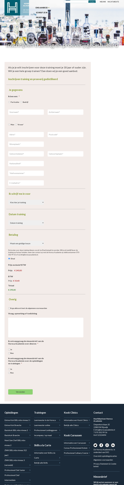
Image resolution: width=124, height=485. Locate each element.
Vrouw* (21, 124)
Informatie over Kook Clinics (76, 420)
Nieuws (103, 2)
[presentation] (26, 382)
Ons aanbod (41, 8)
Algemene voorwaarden (103, 460)
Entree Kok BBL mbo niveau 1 (17, 420)
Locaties (40, 32)
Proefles (40, 17)
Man (12, 124)
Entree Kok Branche (13, 425)
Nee (12, 353)
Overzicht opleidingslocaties (105, 456)
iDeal (13, 259)
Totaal (11, 285)
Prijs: (10, 270)
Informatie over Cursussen (75, 443)
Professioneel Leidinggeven (45, 430)
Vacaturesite (113, 2)
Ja (11, 349)
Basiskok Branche (12, 435)
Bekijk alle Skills (41, 463)
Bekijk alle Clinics (71, 425)
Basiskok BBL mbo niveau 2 (16, 430)
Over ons (40, 22)
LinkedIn (113, 445)
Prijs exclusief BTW (17, 265)
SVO (107, 452)
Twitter (95, 445)
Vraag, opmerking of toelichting (22, 313)
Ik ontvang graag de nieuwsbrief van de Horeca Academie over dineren (26, 342)
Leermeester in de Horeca (45, 420)
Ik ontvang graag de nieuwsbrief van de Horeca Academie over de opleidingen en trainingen (26, 361)
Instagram (107, 445)
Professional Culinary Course (76, 453)
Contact (40, 27)
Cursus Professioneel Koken (75, 448)
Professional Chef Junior (15, 470)
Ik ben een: (14, 96)
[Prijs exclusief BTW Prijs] (25, 270)
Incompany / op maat (43, 435)
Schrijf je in (41, 12)
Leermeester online (42, 425)
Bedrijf (25, 102)
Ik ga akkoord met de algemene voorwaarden (28, 308)
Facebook (101, 445)
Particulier (15, 102)
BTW (10, 276)
